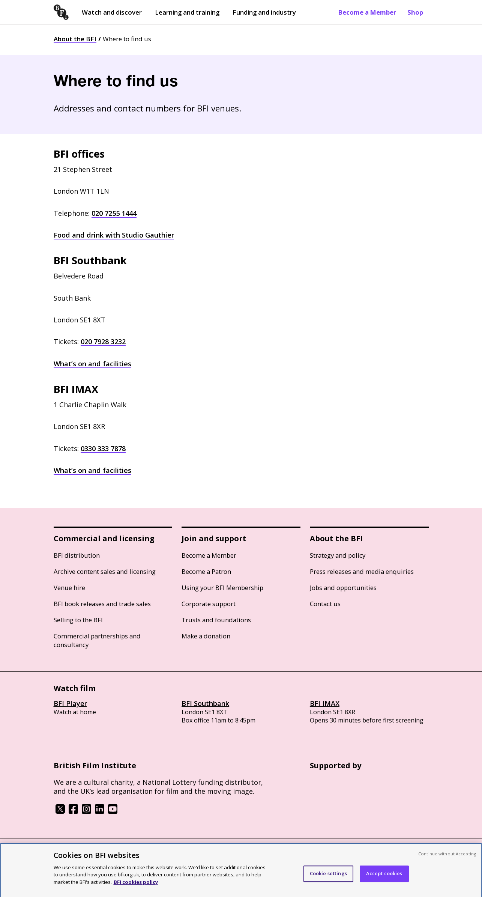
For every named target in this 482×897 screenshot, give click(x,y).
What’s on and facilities (92, 363)
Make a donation (206, 636)
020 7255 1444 (114, 213)
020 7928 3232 (103, 341)
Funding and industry (264, 12)
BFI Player (70, 703)
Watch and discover (112, 12)
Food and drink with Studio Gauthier (114, 234)
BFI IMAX (324, 703)
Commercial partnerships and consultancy (97, 640)
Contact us (325, 603)
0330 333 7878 (103, 448)
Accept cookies (384, 878)
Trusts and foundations (216, 620)
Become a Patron (206, 571)
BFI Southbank (205, 703)
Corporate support (209, 603)
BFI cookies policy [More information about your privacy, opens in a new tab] (136, 886)
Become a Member (367, 12)
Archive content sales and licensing (105, 571)
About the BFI (75, 39)
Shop (415, 12)
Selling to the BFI (78, 620)
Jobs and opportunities (343, 587)
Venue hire (69, 587)
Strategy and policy (337, 555)
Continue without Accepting (447, 858)
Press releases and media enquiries (362, 571)
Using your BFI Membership (222, 587)
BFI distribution (77, 555)
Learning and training (187, 12)
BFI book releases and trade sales (102, 603)
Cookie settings (328, 878)
